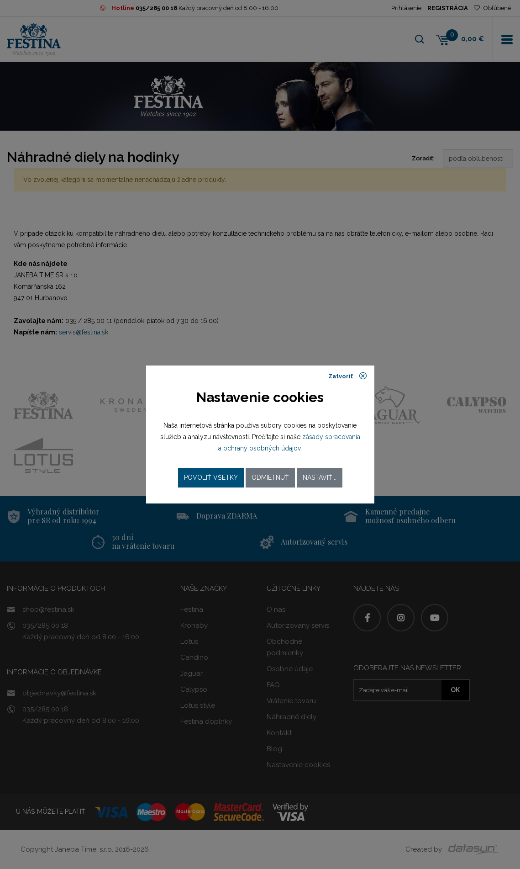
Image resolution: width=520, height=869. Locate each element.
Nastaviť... (319, 477)
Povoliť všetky (211, 477)
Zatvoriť (347, 376)
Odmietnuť (270, 477)
